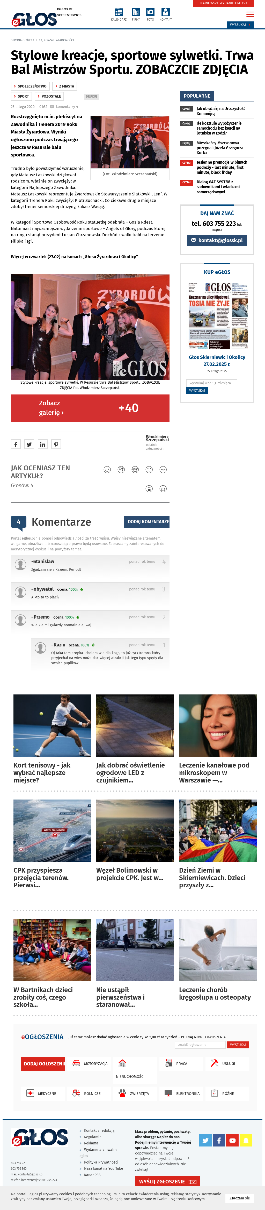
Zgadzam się (242, 1198)
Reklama (91, 1143)
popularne (197, 96)
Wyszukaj (240, 25)
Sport (21, 96)
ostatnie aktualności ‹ (155, 446)
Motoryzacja (88, 1063)
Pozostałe (49, 96)
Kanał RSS (92, 1175)
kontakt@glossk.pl (217, 240)
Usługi (221, 1063)
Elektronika (181, 1093)
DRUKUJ (92, 97)
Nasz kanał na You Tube (103, 1168)
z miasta (64, 86)
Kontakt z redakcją (99, 1130)
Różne (221, 1093)
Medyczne (40, 1093)
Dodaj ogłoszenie (44, 1064)
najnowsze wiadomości (56, 40)
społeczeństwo (30, 86)
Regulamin (92, 1137)
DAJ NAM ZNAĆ (217, 213)
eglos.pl (65, 9)
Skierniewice (69, 15)
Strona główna (22, 40)
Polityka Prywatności (101, 1162)
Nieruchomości (130, 1068)
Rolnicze (85, 1093)
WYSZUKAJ (197, 390)
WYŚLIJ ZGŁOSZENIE (162, 1182)
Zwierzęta (132, 1093)
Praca (174, 1063)
